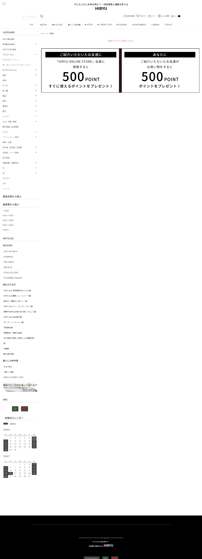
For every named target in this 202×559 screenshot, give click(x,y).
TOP (32, 24)
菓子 (4, 111)
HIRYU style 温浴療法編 (13, 317)
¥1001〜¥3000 (8, 215)
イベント (6, 188)
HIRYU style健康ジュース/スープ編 (17, 295)
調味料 (5, 106)
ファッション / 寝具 (11, 137)
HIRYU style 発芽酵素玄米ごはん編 (17, 290)
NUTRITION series (10, 70)
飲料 (4, 101)
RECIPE (91, 24)
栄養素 (6, 348)
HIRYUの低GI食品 (9, 49)
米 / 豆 (5, 85)
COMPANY (155, 24)
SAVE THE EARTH (10, 251)
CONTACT (169, 24)
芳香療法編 (8, 327)
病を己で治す (57, 24)
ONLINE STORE (107, 24)
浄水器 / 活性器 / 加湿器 (12, 147)
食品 (4, 95)
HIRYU (101, 544)
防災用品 (6, 157)
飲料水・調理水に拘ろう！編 (15, 301)
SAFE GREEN (9, 262)
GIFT (4, 183)
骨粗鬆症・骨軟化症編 (13, 332)
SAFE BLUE (8, 267)
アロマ (5, 132)
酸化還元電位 (9, 354)
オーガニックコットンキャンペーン (17, 65)
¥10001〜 (6, 229)
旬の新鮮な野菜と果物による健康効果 (19, 338)
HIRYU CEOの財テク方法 (13, 377)
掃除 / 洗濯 (7, 142)
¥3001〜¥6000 (8, 220)
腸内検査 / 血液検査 (11, 126)
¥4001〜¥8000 (8, 225)
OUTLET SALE (8, 54)
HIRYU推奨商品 (9, 39)
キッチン (6, 116)
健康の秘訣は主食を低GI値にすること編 (20, 311)
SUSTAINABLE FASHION (13, 278)
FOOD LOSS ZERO (11, 272)
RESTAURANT (121, 24)
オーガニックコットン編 (13, 322)
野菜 (4, 75)
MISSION (43, 24)
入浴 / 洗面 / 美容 (9, 121)
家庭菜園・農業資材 (11, 163)
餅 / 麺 (5, 90)
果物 (4, 80)
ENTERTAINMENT (139, 24)
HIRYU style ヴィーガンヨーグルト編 (18, 306)
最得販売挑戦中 (9, 44)
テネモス (6, 178)
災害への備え (9, 372)
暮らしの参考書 (75, 24)
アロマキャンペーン (11, 59)
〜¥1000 (6, 210)
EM (4, 173)
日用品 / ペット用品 (11, 152)
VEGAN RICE (8, 256)
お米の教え (8, 366)
